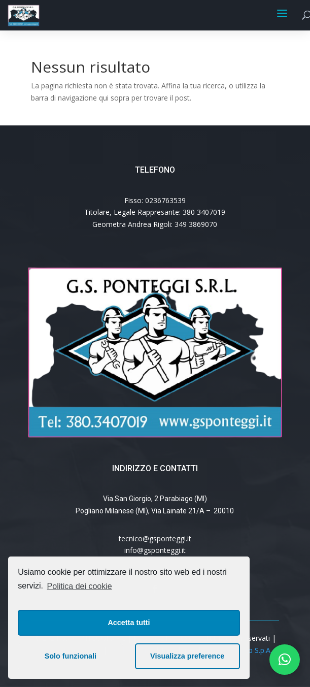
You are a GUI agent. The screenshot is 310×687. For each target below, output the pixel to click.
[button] (284, 659)
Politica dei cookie (79, 586)
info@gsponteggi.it (155, 550)
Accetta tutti (129, 622)
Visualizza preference (187, 656)
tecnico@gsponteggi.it (155, 538)
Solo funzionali (70, 656)
